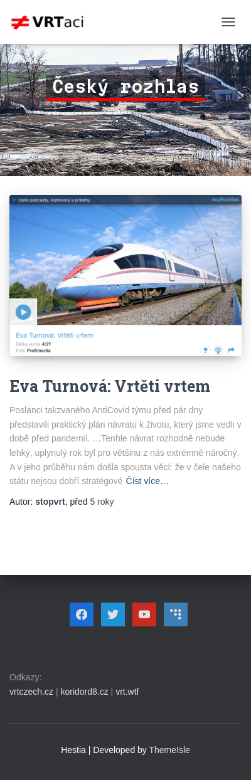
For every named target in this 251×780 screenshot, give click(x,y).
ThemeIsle (169, 750)
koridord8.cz (84, 692)
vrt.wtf (127, 692)
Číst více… (147, 481)
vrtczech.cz (31, 692)
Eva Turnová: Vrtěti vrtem (109, 386)
